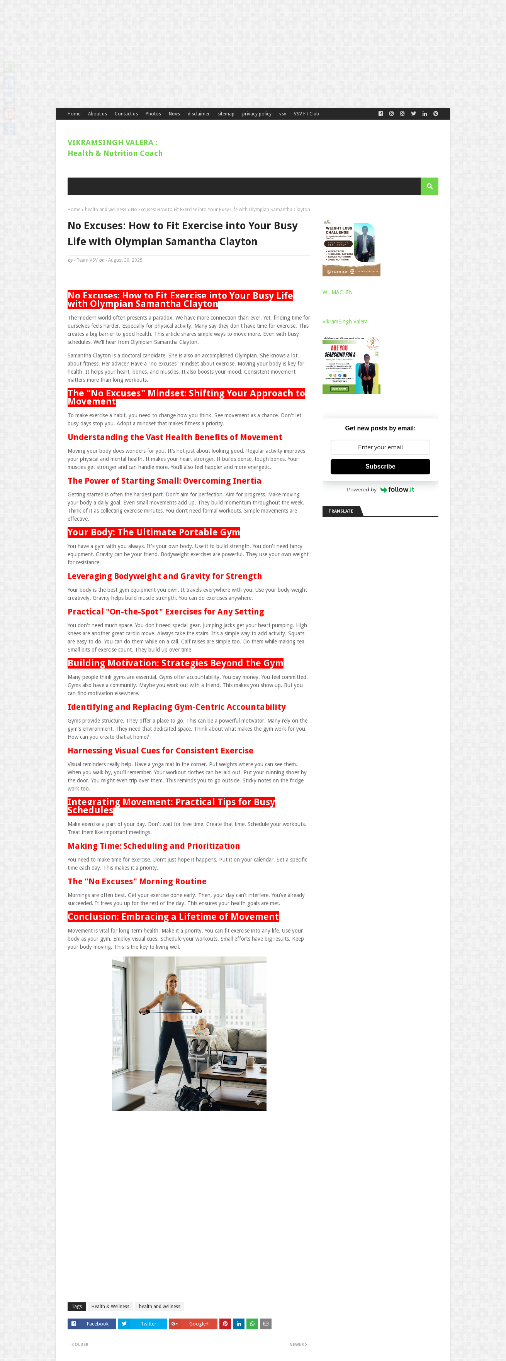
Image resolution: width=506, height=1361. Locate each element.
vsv (282, 114)
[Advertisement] (232, 54)
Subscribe (380, 466)
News (174, 114)
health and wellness (105, 209)
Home (74, 114)
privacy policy (257, 114)
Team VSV (87, 260)
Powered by (380, 489)
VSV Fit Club (306, 114)
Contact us (126, 114)
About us (97, 114)
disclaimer (199, 114)
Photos (153, 114)
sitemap (225, 114)
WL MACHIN (338, 292)
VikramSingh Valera (345, 321)
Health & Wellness (110, 1306)
